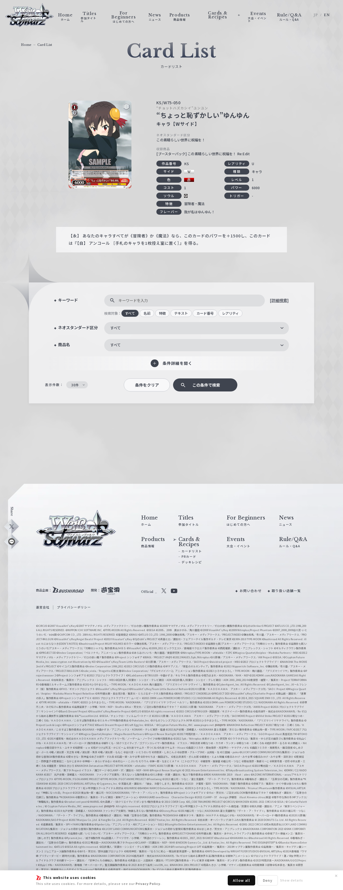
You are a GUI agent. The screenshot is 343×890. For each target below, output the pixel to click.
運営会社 (43, 607)
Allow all (241, 880)
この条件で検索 (206, 385)
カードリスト (192, 551)
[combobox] (196, 328)
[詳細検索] (279, 300)
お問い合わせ (251, 590)
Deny (267, 880)
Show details (291, 880)
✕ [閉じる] (336, 876)
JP (316, 15)
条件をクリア (147, 385)
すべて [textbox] (115, 328)
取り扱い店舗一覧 (286, 590)
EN (327, 15)
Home (26, 45)
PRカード (189, 556)
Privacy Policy (148, 883)
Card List (44, 45)
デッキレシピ (192, 562)
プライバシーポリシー (74, 607)
